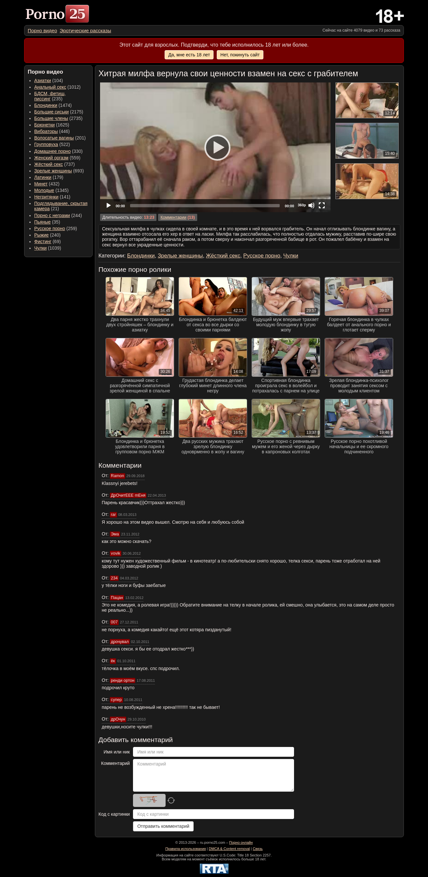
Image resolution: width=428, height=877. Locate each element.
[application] (215, 147)
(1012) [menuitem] (57, 87)
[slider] (205, 205)
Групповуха (46, 144)
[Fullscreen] (322, 205)
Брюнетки (44, 124)
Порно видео (42, 30)
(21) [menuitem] (60, 206)
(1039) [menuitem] (47, 248)
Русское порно (49, 228)
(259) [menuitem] (55, 228)
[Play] (215, 147)
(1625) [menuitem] (51, 124)
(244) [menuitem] (58, 215)
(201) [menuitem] (60, 137)
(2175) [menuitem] (58, 111)
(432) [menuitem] (47, 183)
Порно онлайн (241, 842)
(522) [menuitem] (52, 144)
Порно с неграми (52, 215)
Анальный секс (50, 87)
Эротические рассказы (85, 30)
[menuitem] (42, 30)
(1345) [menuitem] (51, 190)
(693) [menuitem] (59, 170)
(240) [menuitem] (47, 235)
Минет (41, 183)
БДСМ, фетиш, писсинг (50, 96)
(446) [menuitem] (52, 131)
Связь (257, 849)
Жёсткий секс (48, 164)
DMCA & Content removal (229, 849)
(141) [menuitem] (52, 196)
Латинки (43, 177)
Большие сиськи (51, 111)
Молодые (44, 190)
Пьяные (42, 222)
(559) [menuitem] (57, 157)
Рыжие (41, 235)
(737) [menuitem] (54, 164)
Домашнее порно (52, 151)
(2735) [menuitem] (58, 118)
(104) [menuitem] (48, 80)
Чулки (40, 248)
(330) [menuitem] (58, 151)
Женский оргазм (51, 157)
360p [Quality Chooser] (302, 205)
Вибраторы (46, 131)
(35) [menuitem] (47, 222)
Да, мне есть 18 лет (189, 54)
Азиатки (42, 80)
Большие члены (51, 118)
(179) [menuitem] (48, 177)
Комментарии (173, 217)
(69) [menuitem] (47, 241)
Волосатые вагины (54, 137)
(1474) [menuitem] (53, 105)
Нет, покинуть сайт (240, 54)
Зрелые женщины (53, 170)
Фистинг (43, 241)
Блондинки (45, 105)
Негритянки (46, 196)
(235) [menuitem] (50, 96)
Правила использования (185, 849)
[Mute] (311, 205)
